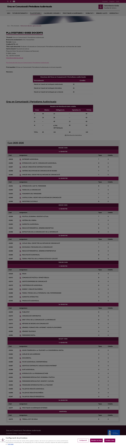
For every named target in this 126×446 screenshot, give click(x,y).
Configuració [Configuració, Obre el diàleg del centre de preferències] (83, 442)
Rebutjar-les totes (96, 442)
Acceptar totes (109, 442)
